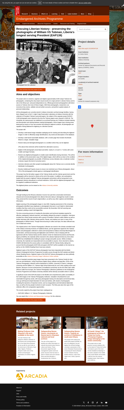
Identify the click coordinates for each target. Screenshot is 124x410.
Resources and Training (67, 23)
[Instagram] (92, 403)
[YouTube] (106, 403)
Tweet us (81, 159)
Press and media (21, 396)
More (82, 14)
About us (19, 387)
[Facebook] (88, 403)
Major (80, 95)
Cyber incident (72, 14)
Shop (89, 14)
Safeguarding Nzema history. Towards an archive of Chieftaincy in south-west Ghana (73, 334)
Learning (54, 14)
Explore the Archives (28, 23)
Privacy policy (20, 399)
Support (18, 390)
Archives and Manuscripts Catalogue (39, 296)
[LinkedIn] (101, 403)
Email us (81, 162)
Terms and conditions (22, 402)
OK (40, 3)
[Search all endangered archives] (90, 29)
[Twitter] (83, 403)
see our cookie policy (85, 3)
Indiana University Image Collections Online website (42, 256)
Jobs (17, 393)
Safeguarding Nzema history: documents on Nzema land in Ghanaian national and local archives (50, 335)
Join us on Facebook (84, 156)
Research (25, 14)
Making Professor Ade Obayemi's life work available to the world (26, 333)
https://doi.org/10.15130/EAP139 (88, 48)
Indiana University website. (50, 185)
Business (35, 14)
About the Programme (44, 23)
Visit (62, 14)
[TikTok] (97, 403)
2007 (79, 73)
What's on (44, 14)
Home (18, 23)
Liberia (80, 84)
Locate (79, 107)
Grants (55, 23)
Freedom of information (23, 406)
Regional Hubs (81, 23)
